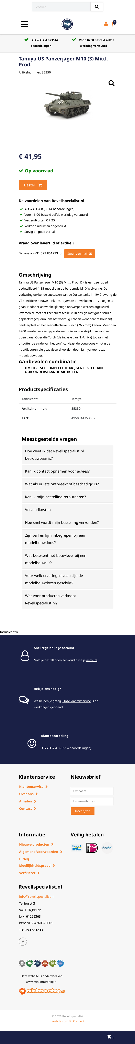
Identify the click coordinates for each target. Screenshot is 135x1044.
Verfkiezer (27, 873)
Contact (25, 808)
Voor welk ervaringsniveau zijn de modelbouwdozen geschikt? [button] (54, 579)
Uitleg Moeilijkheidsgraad (34, 862)
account (91, 660)
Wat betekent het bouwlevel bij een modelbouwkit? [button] (55, 559)
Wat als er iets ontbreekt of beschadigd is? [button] (62, 484)
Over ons (26, 794)
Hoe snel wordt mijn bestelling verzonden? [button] (62, 522)
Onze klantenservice (77, 701)
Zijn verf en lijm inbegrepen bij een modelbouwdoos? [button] (55, 539)
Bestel (33, 185)
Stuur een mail (79, 253)
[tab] (67, 454)
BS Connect (76, 1021)
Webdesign (59, 1021)
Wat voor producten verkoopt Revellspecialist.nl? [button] (50, 599)
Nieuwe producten (34, 844)
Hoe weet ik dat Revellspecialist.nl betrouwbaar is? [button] (54, 455)
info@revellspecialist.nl (36, 896)
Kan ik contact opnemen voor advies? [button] (57, 471)
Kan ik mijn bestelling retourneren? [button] (55, 496)
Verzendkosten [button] (38, 509)
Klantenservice (31, 786)
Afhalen (25, 801)
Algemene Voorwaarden (38, 851)
